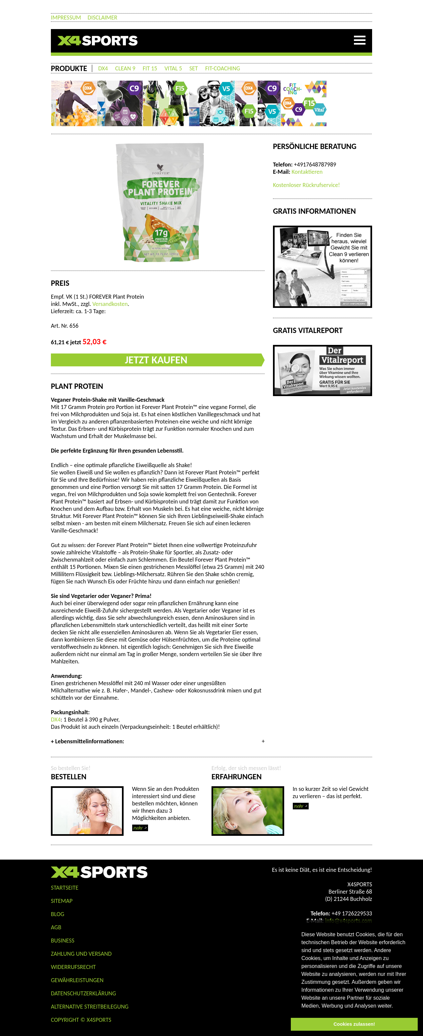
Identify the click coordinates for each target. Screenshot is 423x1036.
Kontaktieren (307, 171)
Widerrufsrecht (73, 967)
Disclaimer (102, 17)
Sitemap (61, 901)
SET (193, 68)
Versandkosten (110, 304)
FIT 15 (150, 68)
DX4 (103, 68)
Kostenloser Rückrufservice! (306, 185)
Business (62, 940)
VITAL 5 (173, 68)
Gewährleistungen (77, 980)
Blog (57, 914)
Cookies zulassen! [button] (354, 1024)
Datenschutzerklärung (83, 993)
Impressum (66, 17)
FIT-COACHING (222, 68)
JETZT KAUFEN (156, 359)
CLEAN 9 (125, 68)
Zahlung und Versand (81, 953)
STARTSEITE (64, 887)
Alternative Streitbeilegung (90, 1006)
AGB (56, 927)
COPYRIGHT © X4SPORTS (81, 1019)
